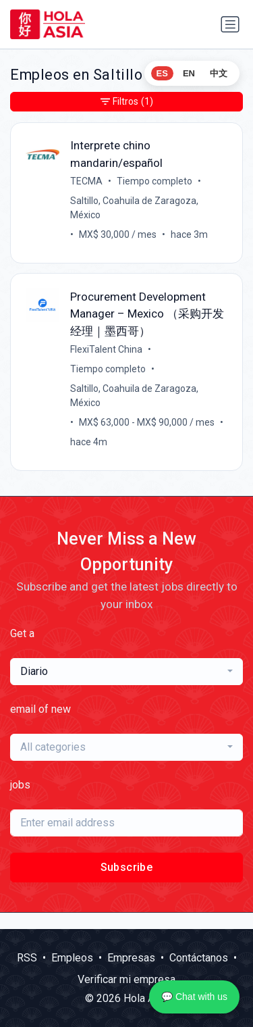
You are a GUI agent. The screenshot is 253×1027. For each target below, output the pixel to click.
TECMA (86, 181)
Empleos (72, 957)
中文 (218, 73)
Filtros (127, 102)
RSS (27, 957)
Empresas (131, 957)
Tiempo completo (154, 181)
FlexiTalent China (106, 349)
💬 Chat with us (194, 996)
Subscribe (127, 867)
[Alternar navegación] (230, 24)
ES (162, 73)
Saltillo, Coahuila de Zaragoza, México (134, 207)
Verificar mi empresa (126, 979)
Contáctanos (198, 957)
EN (189, 73)
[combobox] (126, 671)
